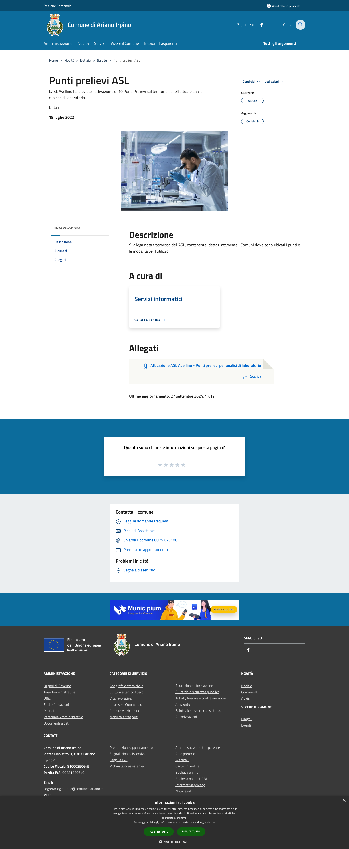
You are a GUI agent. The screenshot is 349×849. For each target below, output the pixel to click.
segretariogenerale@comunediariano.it (73, 788)
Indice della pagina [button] (67, 227)
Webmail (182, 760)
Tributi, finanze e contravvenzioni (200, 698)
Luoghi (246, 719)
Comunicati (249, 692)
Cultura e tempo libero (126, 692)
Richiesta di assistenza (127, 766)
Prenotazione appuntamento (131, 747)
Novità (69, 60)
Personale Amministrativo (63, 717)
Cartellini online (187, 766)
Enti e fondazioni (56, 704)
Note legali (183, 791)
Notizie (85, 60)
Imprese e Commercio (126, 704)
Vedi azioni (275, 81)
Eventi (246, 725)
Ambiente (182, 704)
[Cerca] (300, 24)
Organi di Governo (57, 685)
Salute (102, 60)
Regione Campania (58, 5)
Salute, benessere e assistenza (198, 710)
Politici (49, 710)
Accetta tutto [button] (158, 831)
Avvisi (245, 698)
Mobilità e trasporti (124, 717)
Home (53, 60)
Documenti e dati (56, 723)
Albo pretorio (185, 753)
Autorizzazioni (186, 716)
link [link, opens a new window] (213, 822)
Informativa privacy (190, 785)
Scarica (251, 376)
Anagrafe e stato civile (126, 685)
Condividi (252, 81)
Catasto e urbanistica (126, 710)
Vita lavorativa (121, 698)
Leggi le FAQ (119, 760)
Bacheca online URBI (191, 778)
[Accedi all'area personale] (283, 6)
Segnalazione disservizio (128, 753)
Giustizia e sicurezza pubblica (197, 691)
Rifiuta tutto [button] (191, 831)
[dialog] (174, 822)
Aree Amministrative (59, 692)
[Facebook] (258, 25)
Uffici (47, 698)
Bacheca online (186, 772)
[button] (174, 841)
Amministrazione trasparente (197, 747)
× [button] (344, 800)
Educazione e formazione (194, 685)
